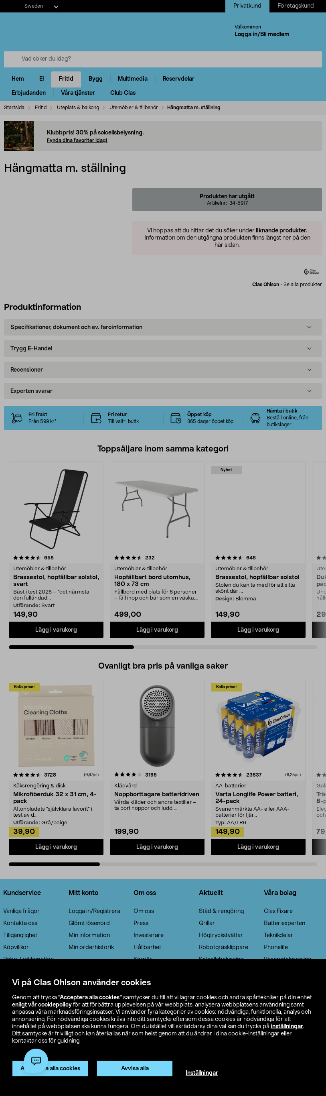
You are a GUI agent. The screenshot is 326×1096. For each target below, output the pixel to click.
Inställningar (202, 1073)
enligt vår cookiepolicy (42, 1005)
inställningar (287, 1026)
